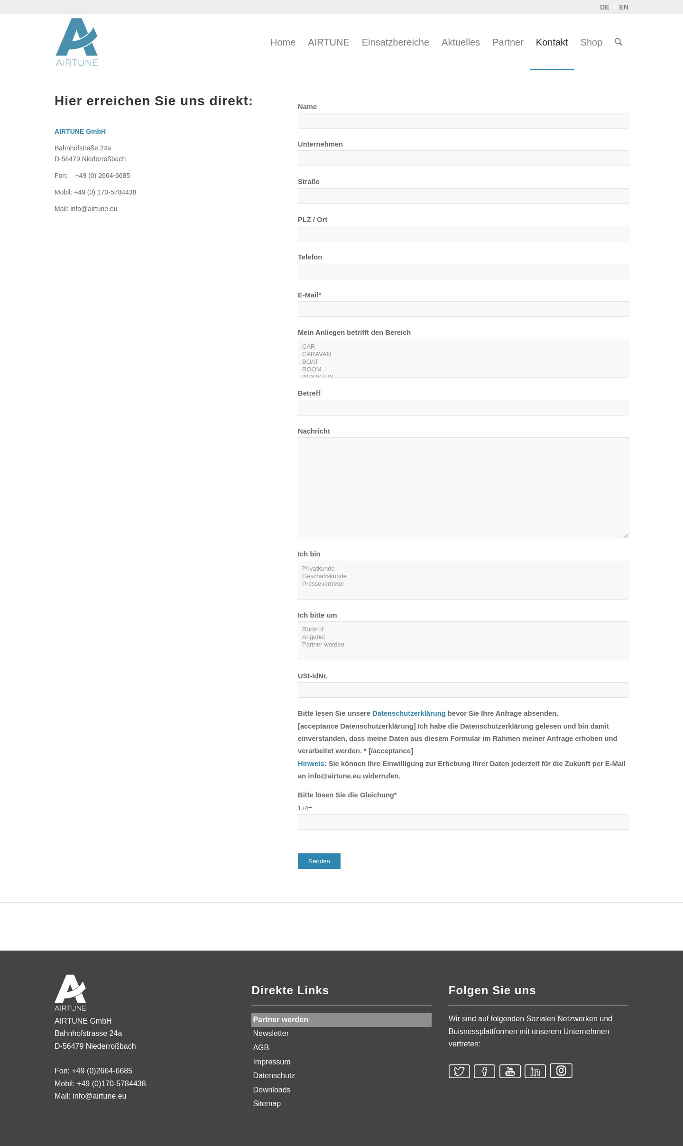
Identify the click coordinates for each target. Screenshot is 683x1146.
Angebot (463, 637)
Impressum (271, 1062)
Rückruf (463, 629)
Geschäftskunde (463, 576)
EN (623, 7)
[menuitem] (283, 42)
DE (604, 7)
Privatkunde (463, 569)
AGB (261, 1048)
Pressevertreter (463, 584)
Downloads (271, 1090)
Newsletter (271, 1033)
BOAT (463, 362)
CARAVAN (463, 354)
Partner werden (463, 644)
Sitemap (267, 1104)
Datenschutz (274, 1076)
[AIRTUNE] (83, 42)
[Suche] (618, 42)
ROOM (463, 369)
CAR (463, 347)
